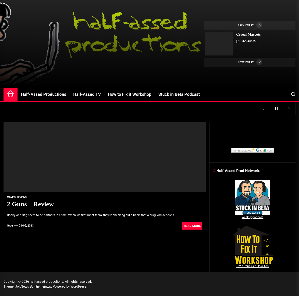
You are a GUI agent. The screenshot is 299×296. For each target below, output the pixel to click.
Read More (192, 225)
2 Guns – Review (30, 204)
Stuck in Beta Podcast (179, 94)
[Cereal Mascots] (219, 43)
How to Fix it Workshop (129, 94)
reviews (22, 197)
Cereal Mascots (248, 34)
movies (11, 197)
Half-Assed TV (87, 94)
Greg (10, 225)
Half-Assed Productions (43, 94)
